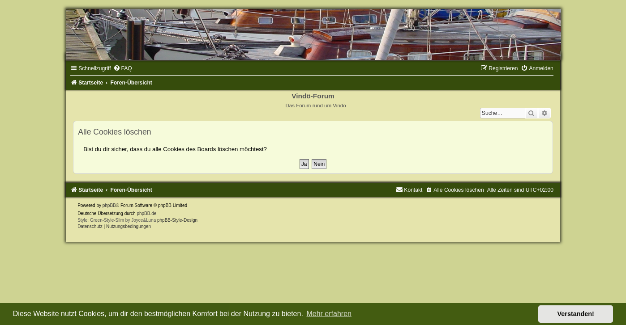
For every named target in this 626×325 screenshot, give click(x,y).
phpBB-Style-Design (177, 220)
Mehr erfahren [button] (329, 313)
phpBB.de (146, 213)
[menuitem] (122, 68)
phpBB (109, 205)
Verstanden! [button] (575, 313)
